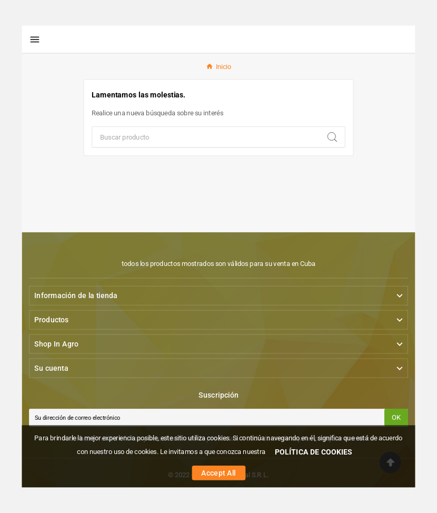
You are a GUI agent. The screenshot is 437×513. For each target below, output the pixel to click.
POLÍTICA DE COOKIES (314, 451)
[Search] (332, 137)
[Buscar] (206, 137)
